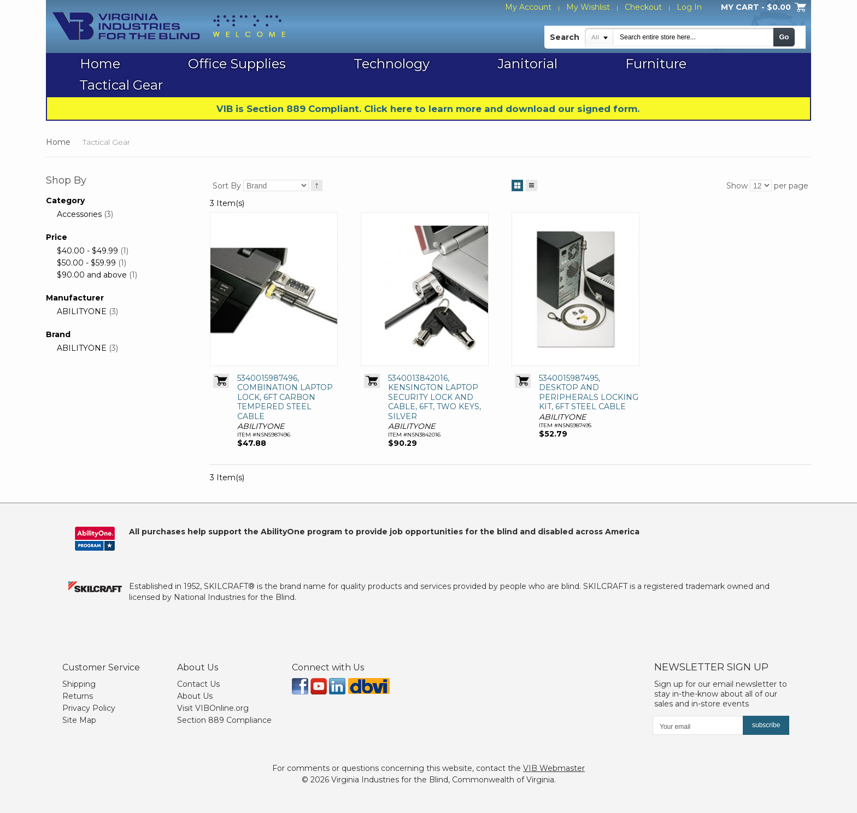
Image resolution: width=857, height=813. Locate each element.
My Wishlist (588, 7)
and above (92, 275)
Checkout (643, 7)
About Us (195, 696)
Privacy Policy (88, 708)
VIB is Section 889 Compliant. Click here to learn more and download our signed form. (427, 108)
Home (58, 142)
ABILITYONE (82, 311)
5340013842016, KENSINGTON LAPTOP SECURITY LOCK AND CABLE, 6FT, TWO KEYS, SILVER (434, 397)
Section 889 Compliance (224, 720)
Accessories (79, 214)
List (531, 183)
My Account (528, 7)
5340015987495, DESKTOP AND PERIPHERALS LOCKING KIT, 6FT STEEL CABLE (588, 392)
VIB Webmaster (554, 768)
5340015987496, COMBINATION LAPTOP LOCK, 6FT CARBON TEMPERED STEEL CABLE (285, 397)
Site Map (79, 720)
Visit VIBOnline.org (213, 708)
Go (784, 37)
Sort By (227, 186)
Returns (77, 696)
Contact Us (198, 684)
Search (564, 37)
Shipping (79, 684)
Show (737, 186)
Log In (689, 7)
